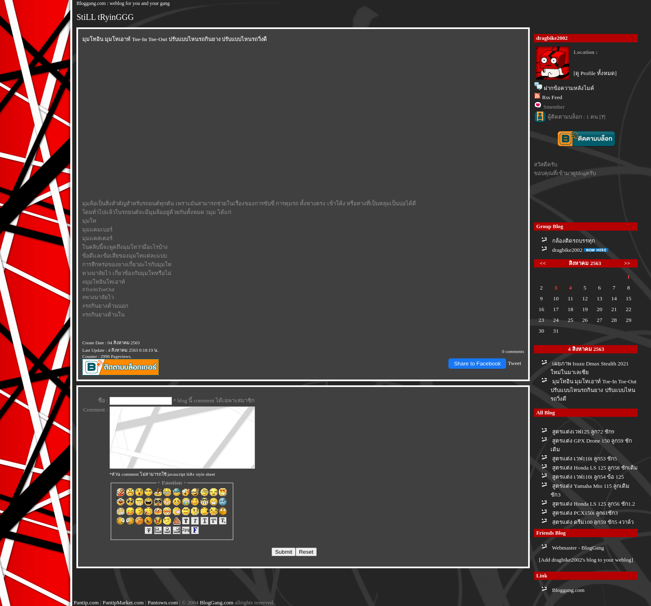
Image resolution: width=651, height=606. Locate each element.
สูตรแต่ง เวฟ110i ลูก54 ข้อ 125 (588, 477)
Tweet (514, 363)
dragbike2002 (567, 250)
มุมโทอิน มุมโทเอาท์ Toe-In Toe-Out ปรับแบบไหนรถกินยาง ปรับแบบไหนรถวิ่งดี (593, 390)
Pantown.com (162, 602)
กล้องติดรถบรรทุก (573, 241)
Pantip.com (86, 602)
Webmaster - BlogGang (578, 548)
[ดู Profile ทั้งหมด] (595, 73)
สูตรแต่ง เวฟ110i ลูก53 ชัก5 (584, 458)
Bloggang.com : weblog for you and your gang (123, 3)
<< (543, 263)
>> (627, 263)
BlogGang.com (216, 602)
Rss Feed (552, 97)
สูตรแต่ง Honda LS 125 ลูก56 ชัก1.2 (593, 504)
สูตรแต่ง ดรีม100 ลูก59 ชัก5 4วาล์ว (593, 522)
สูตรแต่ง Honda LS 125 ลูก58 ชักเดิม (595, 468)
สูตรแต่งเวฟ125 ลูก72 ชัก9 (583, 431)
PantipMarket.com (123, 602)
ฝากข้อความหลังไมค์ (569, 88)
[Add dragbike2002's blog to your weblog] (586, 560)
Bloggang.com (568, 590)
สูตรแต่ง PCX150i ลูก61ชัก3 (585, 513)
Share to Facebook (477, 363)
